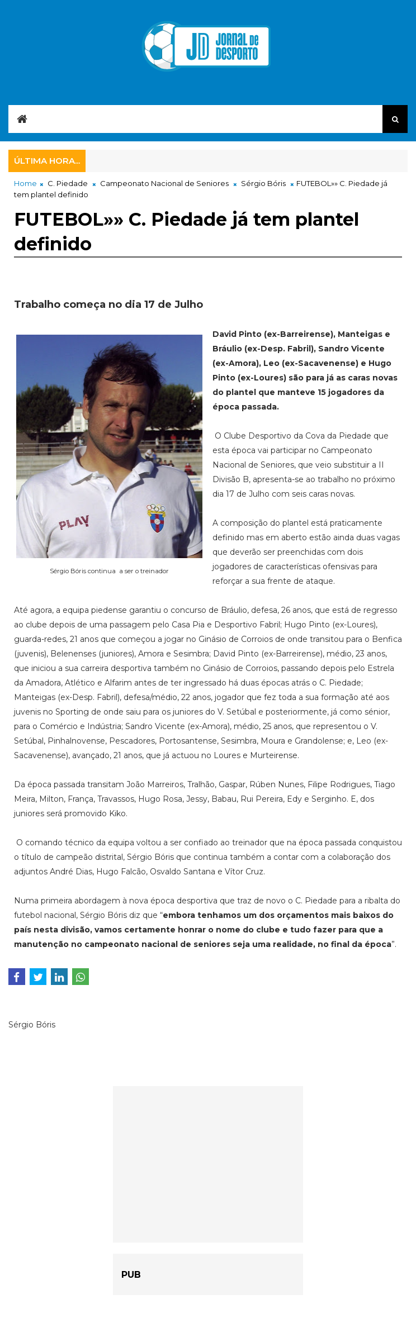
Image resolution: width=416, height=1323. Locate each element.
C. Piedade (68, 183)
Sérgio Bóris (263, 183)
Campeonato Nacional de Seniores (164, 183)
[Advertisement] (208, 1164)
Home (25, 183)
